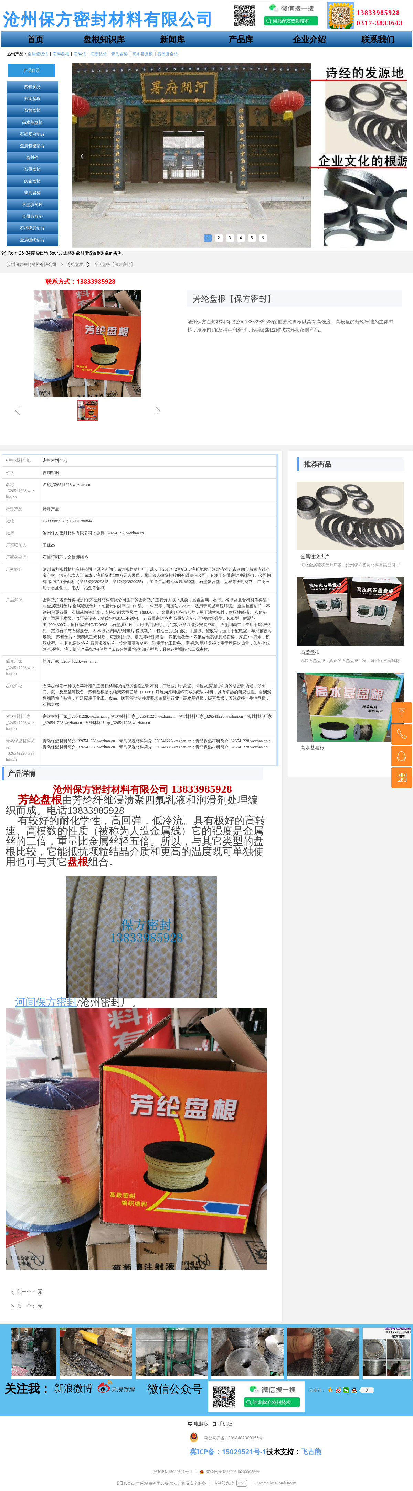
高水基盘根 (32, 122)
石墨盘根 (32, 169)
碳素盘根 (32, 181)
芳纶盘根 (32, 98)
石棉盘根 (32, 110)
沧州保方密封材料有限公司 (31, 264)
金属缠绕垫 (38, 54)
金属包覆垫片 (32, 145)
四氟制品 (32, 87)
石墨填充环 (32, 204)
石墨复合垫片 (32, 134)
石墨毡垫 (99, 54)
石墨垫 (80, 54)
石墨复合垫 (167, 54)
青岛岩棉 (32, 193)
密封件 (32, 157)
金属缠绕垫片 (32, 240)
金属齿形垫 (32, 216)
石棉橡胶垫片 (32, 228)
